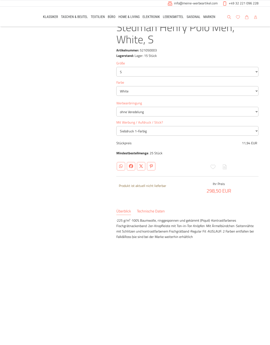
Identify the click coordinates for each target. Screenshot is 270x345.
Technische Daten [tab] (151, 223)
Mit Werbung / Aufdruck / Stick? (139, 134)
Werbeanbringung (129, 115)
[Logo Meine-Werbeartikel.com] (22, 17)
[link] (51, 17)
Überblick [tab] (123, 223)
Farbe (120, 94)
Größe (120, 75)
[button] (170, 3)
